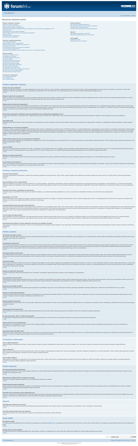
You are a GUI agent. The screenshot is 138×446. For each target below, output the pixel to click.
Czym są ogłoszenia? (7, 77)
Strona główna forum (9, 13)
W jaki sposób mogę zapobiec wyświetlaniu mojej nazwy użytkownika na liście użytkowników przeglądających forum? (28, 28)
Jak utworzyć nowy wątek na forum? (11, 54)
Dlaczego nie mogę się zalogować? (10, 24)
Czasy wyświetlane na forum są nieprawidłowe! (13, 43)
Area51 (79, 431)
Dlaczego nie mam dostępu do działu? (11, 63)
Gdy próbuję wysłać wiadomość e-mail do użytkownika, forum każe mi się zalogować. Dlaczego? (24, 50)
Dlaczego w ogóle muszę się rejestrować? (12, 25)
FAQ (122, 15)
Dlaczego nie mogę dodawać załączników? (12, 64)
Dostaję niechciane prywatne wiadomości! (79, 27)
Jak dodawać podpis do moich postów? (11, 57)
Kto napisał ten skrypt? (75, 39)
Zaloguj (133, 15)
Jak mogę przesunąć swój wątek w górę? (12, 71)
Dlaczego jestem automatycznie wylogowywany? (13, 27)
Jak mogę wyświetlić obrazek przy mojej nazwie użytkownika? (16, 47)
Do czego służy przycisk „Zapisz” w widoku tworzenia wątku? (16, 68)
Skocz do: (108, 436)
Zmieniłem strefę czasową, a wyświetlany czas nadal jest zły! (16, 44)
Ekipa (112, 440)
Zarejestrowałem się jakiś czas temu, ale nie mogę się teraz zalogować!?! (19, 32)
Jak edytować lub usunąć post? (9, 56)
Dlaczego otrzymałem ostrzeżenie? (10, 66)
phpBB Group (51, 423)
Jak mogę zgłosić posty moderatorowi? (11, 67)
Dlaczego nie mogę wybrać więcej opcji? (11, 60)
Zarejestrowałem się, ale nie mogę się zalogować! (14, 31)
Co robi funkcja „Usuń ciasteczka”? (10, 37)
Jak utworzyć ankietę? (7, 59)
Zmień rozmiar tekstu (134, 12)
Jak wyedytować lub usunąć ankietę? (11, 61)
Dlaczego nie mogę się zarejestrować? (11, 35)
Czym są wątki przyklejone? (9, 79)
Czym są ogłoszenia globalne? (9, 76)
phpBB (63, 442)
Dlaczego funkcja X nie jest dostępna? (78, 41)
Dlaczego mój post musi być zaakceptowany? (13, 70)
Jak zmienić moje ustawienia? (9, 41)
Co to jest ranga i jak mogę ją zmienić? (11, 48)
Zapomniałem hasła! (7, 30)
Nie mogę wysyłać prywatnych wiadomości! (79, 24)
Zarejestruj (127, 15)
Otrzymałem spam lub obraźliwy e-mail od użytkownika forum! (83, 28)
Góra (5, 92)
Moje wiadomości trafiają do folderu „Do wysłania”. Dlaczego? (83, 25)
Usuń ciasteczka (118, 440)
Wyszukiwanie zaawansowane (128, 7)
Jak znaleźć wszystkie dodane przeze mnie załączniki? (82, 34)
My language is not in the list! (9, 45)
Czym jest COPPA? (7, 34)
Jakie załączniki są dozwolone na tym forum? (80, 33)
